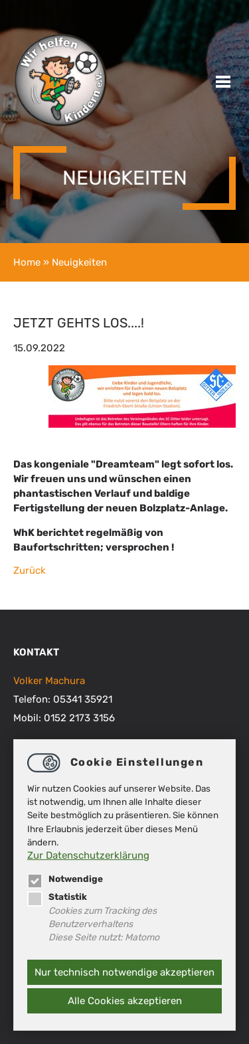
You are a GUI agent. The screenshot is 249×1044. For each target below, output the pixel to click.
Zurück (29, 570)
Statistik (57, 896)
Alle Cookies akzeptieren (125, 1001)
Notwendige (65, 878)
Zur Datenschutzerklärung (88, 855)
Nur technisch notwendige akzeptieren (124, 972)
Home (27, 262)
